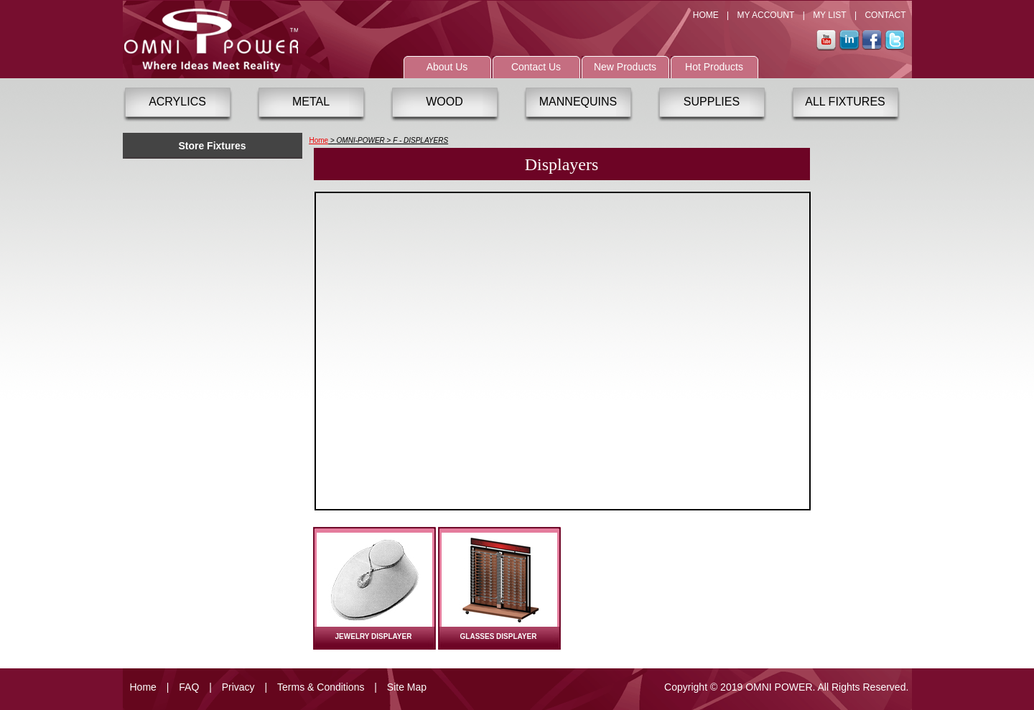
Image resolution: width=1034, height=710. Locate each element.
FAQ (189, 687)
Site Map (407, 687)
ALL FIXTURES (845, 101)
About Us (447, 67)
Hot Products (714, 67)
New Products (625, 67)
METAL (311, 101)
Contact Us (536, 67)
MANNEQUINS (578, 101)
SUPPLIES (712, 101)
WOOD (444, 101)
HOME (706, 15)
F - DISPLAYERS (420, 140)
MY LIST (829, 15)
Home (319, 140)
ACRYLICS (177, 101)
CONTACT (885, 15)
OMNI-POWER (361, 140)
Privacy (238, 687)
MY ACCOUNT (766, 15)
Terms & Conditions (320, 687)
